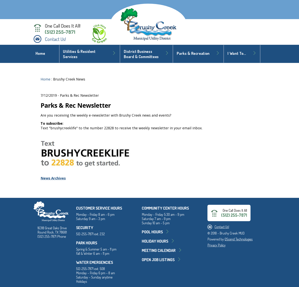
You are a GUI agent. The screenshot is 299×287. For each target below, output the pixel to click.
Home (40, 53)
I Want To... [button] (237, 53)
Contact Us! (55, 39)
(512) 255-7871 (60, 32)
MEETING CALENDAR (159, 250)
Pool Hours (152, 231)
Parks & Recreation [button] (193, 53)
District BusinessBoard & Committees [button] (141, 54)
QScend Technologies (239, 239)
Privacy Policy (216, 245)
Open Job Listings (158, 259)
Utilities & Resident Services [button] (79, 54)
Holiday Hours (155, 241)
